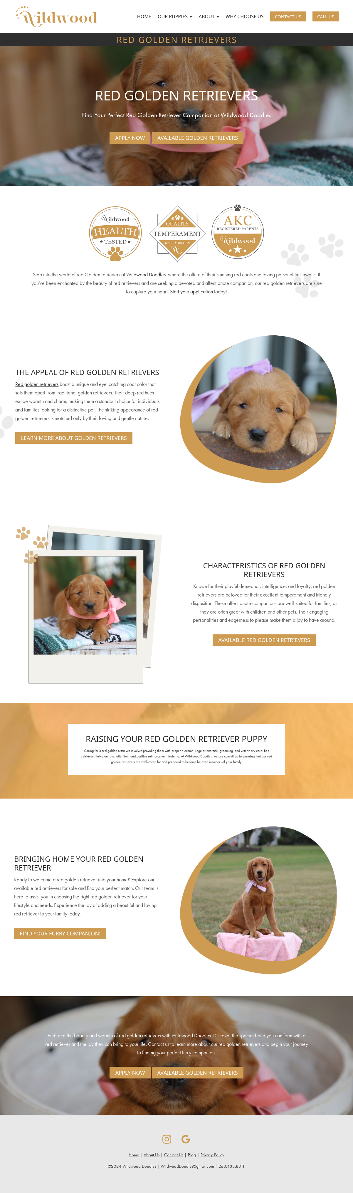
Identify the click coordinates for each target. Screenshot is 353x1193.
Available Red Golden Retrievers (264, 639)
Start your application (191, 291)
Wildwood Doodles (146, 274)
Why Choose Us (244, 16)
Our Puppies (175, 16)
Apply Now (130, 137)
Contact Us (288, 16)
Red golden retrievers (36, 384)
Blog (192, 1154)
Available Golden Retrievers (197, 137)
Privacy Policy (212, 1154)
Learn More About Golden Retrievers (74, 437)
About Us (151, 1154)
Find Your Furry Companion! (60, 933)
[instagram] (167, 1139)
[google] (186, 1139)
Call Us (325, 16)
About (209, 16)
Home (144, 16)
